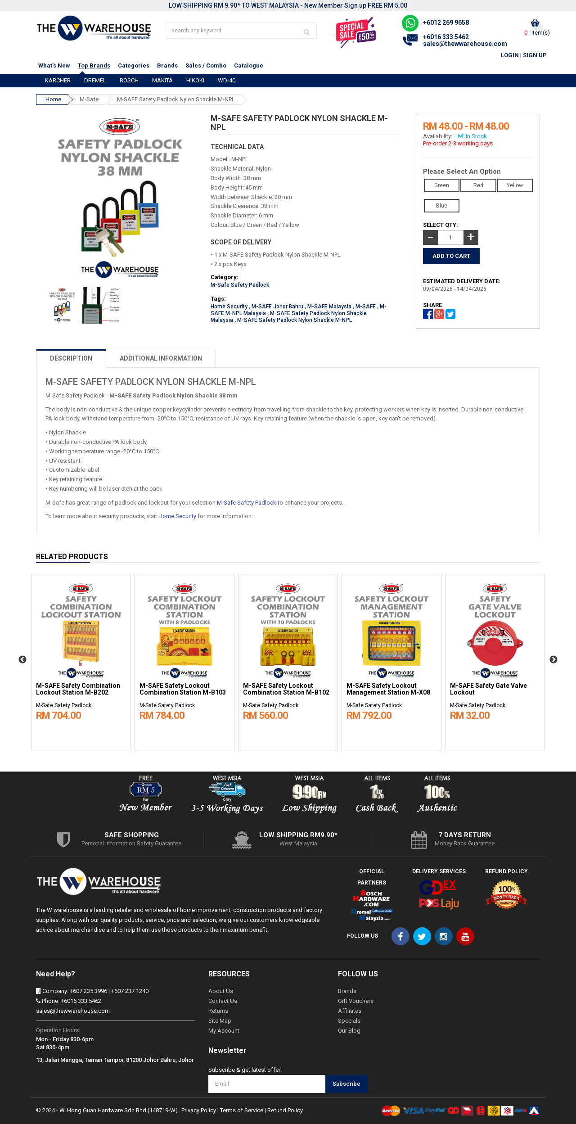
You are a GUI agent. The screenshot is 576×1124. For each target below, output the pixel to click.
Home (53, 99)
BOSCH (129, 80)
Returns (218, 1010)
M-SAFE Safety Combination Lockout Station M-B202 (78, 689)
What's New (54, 65)
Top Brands (94, 65)
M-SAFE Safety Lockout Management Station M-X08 (388, 689)
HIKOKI (195, 80)
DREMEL (95, 80)
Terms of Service (241, 1110)
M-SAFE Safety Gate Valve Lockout (488, 689)
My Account (223, 1030)
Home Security (229, 306)
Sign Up (535, 55)
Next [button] (553, 659)
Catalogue (248, 65)
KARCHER (58, 80)
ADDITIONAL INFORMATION (161, 358)
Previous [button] (22, 659)
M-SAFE (366, 306)
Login (510, 55)
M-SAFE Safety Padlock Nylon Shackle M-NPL (176, 99)
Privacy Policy (198, 1110)
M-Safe (89, 99)
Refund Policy (285, 1110)
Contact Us (222, 1001)
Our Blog (349, 1030)
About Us (220, 991)
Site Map (219, 1020)
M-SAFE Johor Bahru (277, 306)
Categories (133, 65)
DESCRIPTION (71, 358)
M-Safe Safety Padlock (240, 285)
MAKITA (162, 80)
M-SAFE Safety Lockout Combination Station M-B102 (286, 689)
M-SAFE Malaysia (329, 306)
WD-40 (226, 80)
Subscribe (346, 1083)
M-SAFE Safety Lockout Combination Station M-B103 (183, 689)
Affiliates (349, 1010)
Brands (167, 65)
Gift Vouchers (356, 1001)
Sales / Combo (205, 65)
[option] (81, 660)
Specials (349, 1020)
